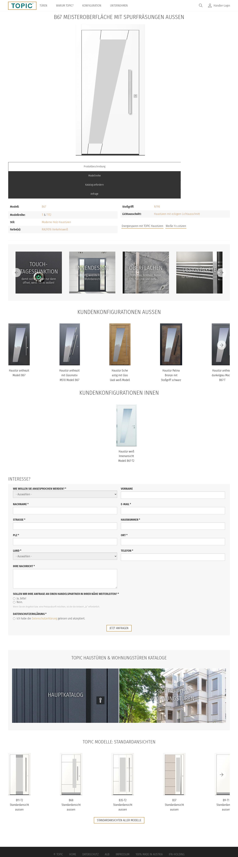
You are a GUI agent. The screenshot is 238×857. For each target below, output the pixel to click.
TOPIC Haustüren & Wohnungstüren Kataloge (119, 630)
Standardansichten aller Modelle (119, 792)
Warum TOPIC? (69, 5)
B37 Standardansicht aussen (174, 777)
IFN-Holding (177, 827)
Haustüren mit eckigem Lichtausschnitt (177, 186)
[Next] (221, 245)
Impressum (122, 827)
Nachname (21, 476)
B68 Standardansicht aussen (71, 777)
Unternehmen (123, 5)
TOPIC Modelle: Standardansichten (119, 714)
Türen (47, 5)
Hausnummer (130, 492)
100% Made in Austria (149, 827)
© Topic (58, 827)
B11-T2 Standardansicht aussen (19, 777)
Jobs (176, 199)
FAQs (189, 199)
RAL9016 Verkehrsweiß (55, 202)
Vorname (127, 461)
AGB (107, 827)
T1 (47, 187)
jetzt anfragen (119, 600)
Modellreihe (91, 166)
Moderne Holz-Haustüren (56, 195)
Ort (124, 507)
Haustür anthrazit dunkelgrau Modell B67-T (222, 347)
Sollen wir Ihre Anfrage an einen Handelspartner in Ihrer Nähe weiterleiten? (66, 566)
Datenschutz (90, 827)
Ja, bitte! (19, 571)
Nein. (18, 574)
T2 (50, 187)
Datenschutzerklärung (30, 586)
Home (72, 827)
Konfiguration (95, 5)
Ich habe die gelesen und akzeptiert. (49, 591)
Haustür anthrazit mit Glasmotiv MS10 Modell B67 (69, 347)
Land (17, 523)
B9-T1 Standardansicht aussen (226, 777)
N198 (157, 179)
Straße (19, 492)
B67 (44, 179)
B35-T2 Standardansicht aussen (122, 777)
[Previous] (16, 245)
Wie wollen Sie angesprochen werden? (39, 461)
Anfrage (202, 166)
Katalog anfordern (146, 166)
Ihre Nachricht (24, 538)
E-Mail (126, 476)
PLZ (16, 507)
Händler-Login (222, 5)
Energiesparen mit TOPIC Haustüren (142, 198)
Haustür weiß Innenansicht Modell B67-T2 (126, 428)
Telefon (127, 523)
